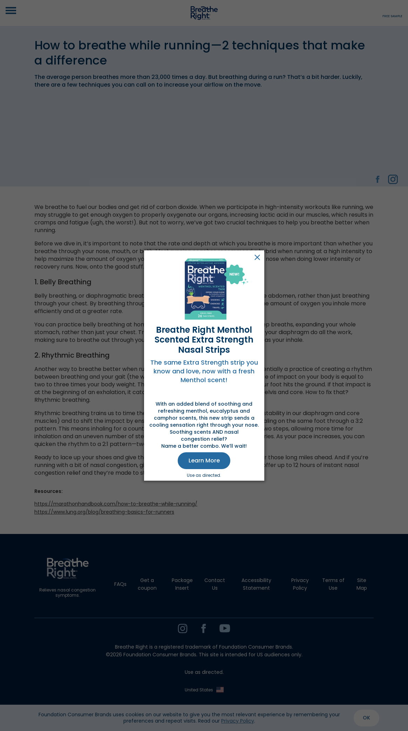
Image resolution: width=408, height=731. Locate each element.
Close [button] (257, 257)
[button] (204, 460)
